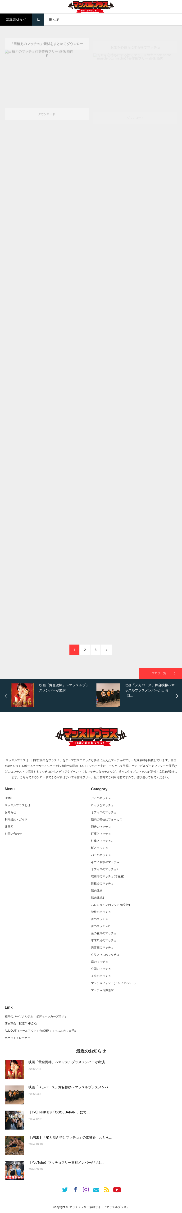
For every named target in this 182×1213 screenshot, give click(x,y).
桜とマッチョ (99, 848)
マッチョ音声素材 (102, 990)
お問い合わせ (13, 833)
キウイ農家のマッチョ (105, 862)
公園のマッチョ (101, 968)
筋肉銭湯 (96, 890)
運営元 (9, 826)
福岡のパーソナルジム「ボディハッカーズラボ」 (36, 1016)
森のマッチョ (99, 961)
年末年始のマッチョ (104, 940)
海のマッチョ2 (100, 926)
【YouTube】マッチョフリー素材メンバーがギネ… (66, 1162)
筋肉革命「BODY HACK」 (21, 1023)
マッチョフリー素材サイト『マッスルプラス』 (99, 1207)
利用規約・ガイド (16, 819)
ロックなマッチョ (102, 805)
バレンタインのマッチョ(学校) (110, 904)
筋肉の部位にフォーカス (106, 819)
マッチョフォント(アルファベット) (113, 983)
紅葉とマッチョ (101, 833)
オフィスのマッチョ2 (104, 869)
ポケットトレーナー (17, 1037)
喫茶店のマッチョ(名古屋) (107, 876)
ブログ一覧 (159, 673)
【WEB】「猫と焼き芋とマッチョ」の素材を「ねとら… (70, 1137)
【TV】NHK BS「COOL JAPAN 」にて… (59, 1112)
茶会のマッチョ (101, 976)
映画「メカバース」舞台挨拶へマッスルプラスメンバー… (71, 1087)
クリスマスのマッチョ (105, 954)
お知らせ (10, 812)
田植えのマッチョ (102, 883)
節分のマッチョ (101, 826)
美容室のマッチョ (102, 947)
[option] (52, 695)
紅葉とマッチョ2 (102, 840)
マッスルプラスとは (17, 805)
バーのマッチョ (101, 855)
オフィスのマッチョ (104, 812)
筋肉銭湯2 (97, 897)
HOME (9, 798)
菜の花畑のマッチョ (104, 933)
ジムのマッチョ (101, 798)
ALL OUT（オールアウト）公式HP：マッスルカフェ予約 (41, 1030)
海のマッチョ (99, 919)
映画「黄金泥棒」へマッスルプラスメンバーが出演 (66, 1062)
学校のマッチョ (101, 912)
